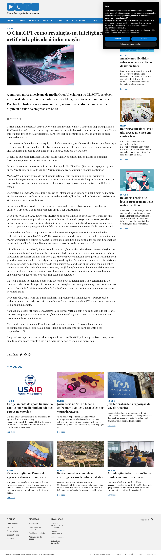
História (10, 527)
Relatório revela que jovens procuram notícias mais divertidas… (136, 201)
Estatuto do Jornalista (55, 542)
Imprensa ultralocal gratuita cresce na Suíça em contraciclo (136, 132)
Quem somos (12, 523)
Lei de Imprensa (57, 537)
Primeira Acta (12, 531)
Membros (34, 21)
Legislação (78, 21)
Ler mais (124, 89)
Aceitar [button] (144, 547)
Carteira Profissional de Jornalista (57, 525)
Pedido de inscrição (37, 533)
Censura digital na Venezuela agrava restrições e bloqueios (26, 475)
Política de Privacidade (100, 554)
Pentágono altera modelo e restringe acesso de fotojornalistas (80, 475)
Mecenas (93, 21)
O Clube (21, 21)
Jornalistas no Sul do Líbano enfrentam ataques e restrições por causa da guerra (80, 407)
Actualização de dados (35, 538)
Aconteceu (62, 21)
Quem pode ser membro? (35, 528)
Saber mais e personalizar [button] (131, 552)
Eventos (47, 21)
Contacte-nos (147, 5)
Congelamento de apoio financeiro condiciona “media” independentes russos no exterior (30, 407)
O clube (11, 519)
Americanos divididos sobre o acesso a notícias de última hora (136, 62)
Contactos (108, 21)
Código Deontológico (56, 532)
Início (10, 21)
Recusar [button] (117, 547)
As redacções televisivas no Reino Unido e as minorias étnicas (129, 475)
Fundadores (34, 523)
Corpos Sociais (13, 535)
